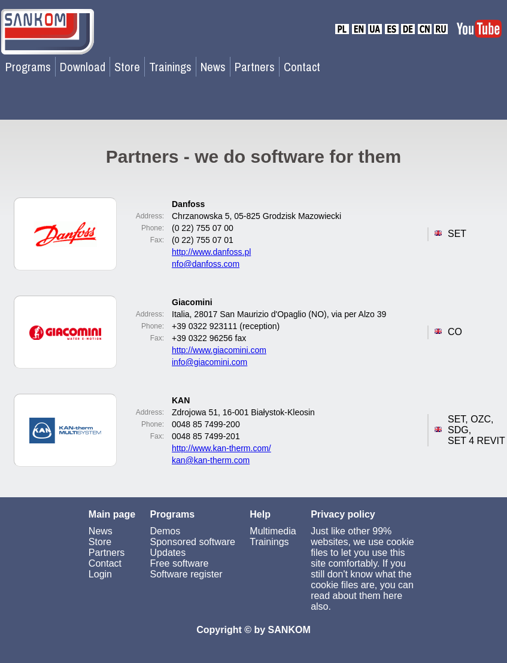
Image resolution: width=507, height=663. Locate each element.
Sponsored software (192, 542)
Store (127, 67)
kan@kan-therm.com (211, 460)
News (213, 67)
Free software (179, 563)
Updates (168, 553)
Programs (28, 67)
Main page (112, 514)
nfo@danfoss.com (205, 264)
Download (82, 67)
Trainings (170, 67)
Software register (186, 574)
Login (100, 574)
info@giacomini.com (209, 362)
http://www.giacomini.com (219, 350)
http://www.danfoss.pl (211, 252)
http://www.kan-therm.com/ (221, 448)
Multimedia (273, 531)
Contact (302, 67)
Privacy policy (343, 514)
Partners (255, 67)
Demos (165, 531)
